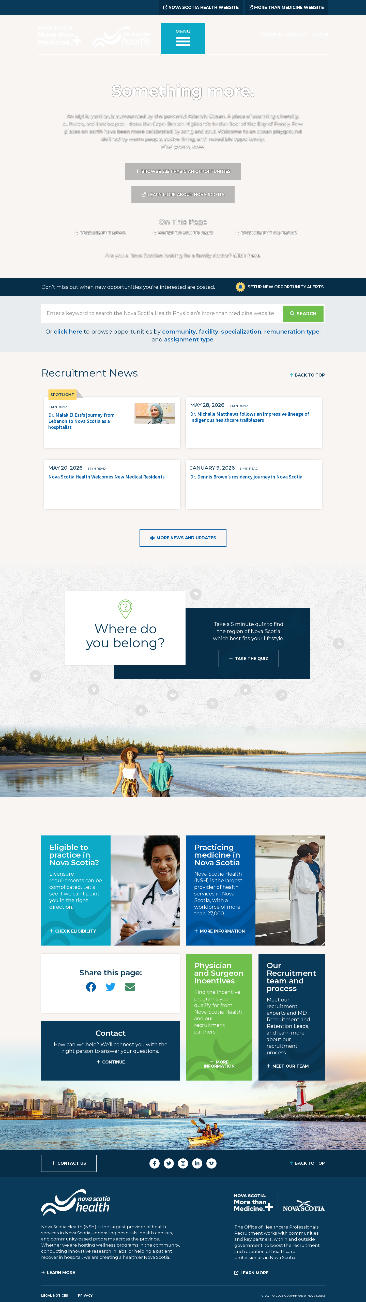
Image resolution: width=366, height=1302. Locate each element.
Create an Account (283, 34)
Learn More (61, 1272)
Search (306, 314)
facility (208, 331)
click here (68, 331)
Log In (320, 34)
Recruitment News (103, 233)
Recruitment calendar (269, 233)
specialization (241, 331)
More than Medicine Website (286, 7)
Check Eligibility (75, 931)
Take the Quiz (251, 658)
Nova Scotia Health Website (201, 7)
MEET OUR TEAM (290, 1066)
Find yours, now (182, 147)
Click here (246, 256)
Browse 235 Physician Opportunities (186, 171)
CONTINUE (113, 1062)
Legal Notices (54, 1295)
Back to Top (310, 375)
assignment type (189, 339)
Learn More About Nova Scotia (186, 194)
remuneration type (291, 331)
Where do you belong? (185, 233)
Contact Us (71, 1163)
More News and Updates (186, 537)
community (179, 331)
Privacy (85, 1295)
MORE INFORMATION (222, 931)
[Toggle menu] (183, 38)
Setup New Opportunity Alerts (286, 287)
